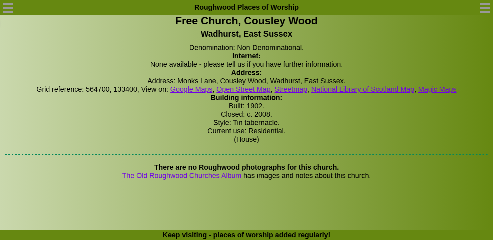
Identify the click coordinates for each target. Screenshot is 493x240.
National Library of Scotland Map (362, 89)
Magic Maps (437, 89)
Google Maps (191, 89)
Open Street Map (243, 89)
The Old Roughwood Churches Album (181, 176)
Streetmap (291, 89)
